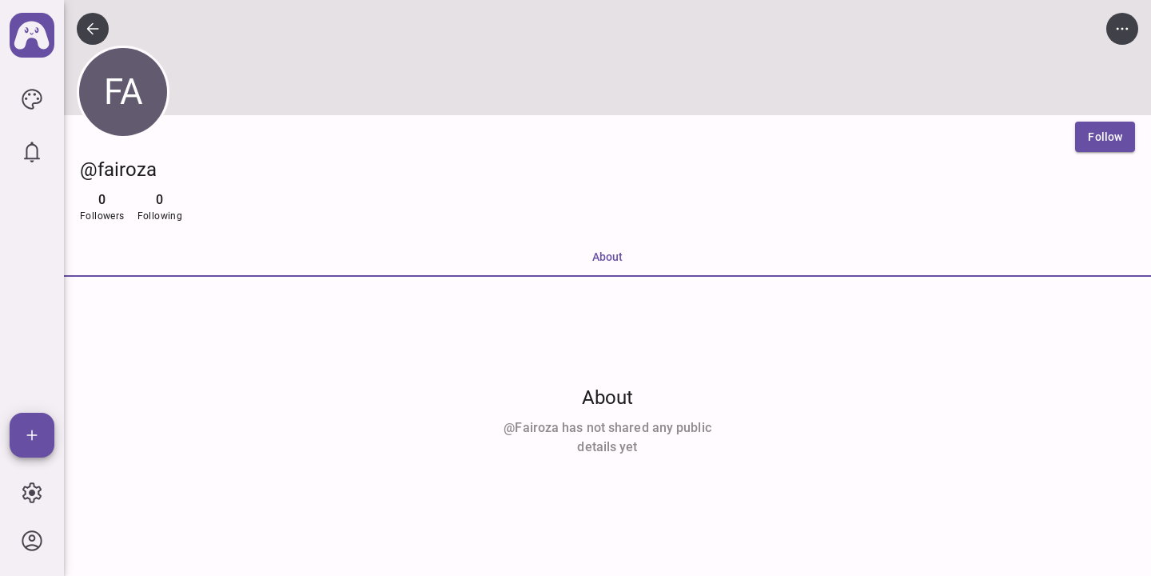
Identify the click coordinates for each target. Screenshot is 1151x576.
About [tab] (607, 256)
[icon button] (32, 99)
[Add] (32, 435)
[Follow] (1105, 137)
